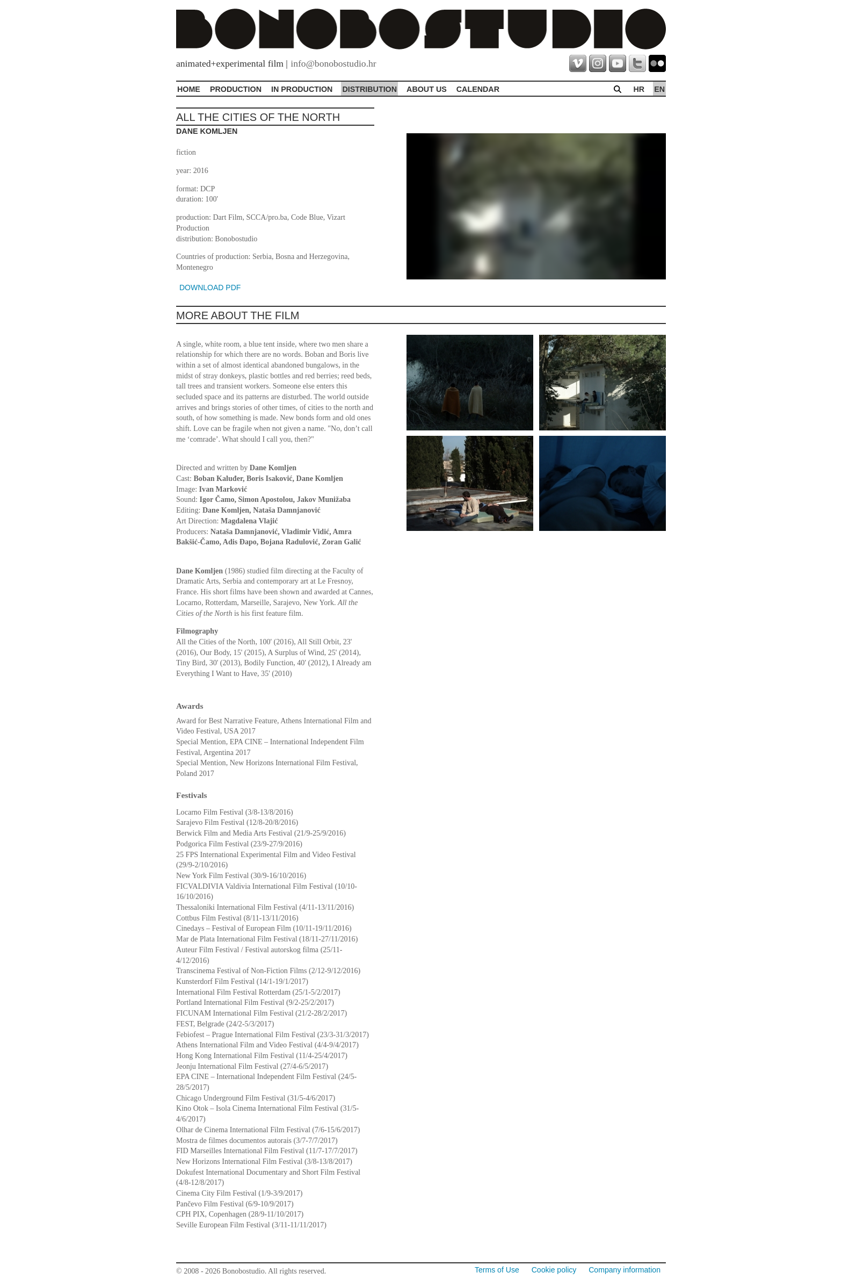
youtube (617, 63)
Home (188, 89)
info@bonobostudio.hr (333, 63)
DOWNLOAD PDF (210, 287)
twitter (637, 63)
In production (301, 89)
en (659, 89)
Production (236, 89)
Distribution (369, 89)
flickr (657, 63)
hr (638, 89)
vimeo (577, 63)
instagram (597, 63)
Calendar (477, 89)
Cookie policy (554, 1270)
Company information (624, 1270)
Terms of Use (497, 1270)
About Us (427, 89)
